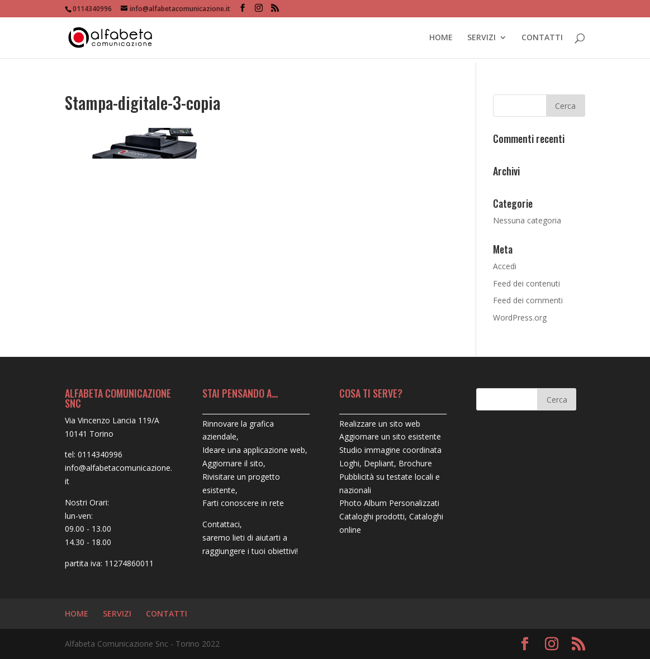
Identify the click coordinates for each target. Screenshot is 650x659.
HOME (441, 38)
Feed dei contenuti (526, 283)
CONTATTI (542, 38)
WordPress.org (520, 317)
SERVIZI (481, 38)
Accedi (504, 266)
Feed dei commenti (528, 300)
